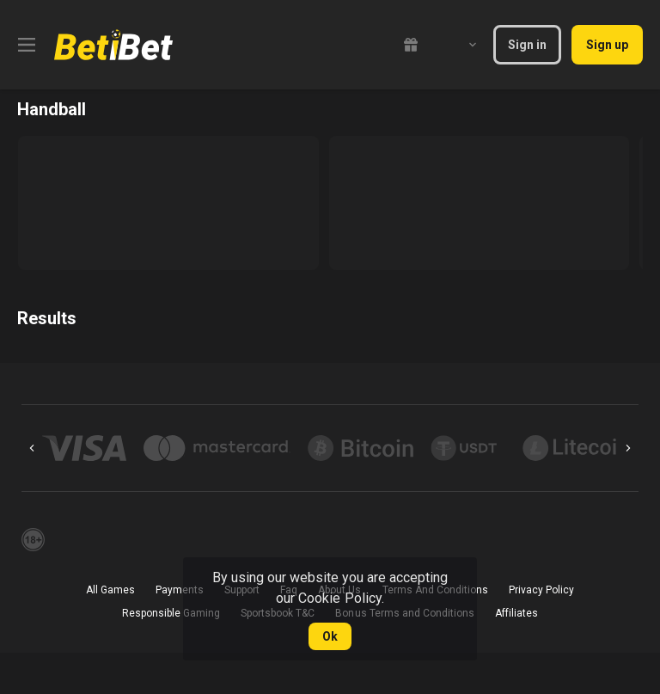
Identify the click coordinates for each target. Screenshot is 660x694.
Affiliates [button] (516, 613)
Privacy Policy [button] (541, 590)
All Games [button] (110, 590)
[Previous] (31, 448)
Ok (330, 636)
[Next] (628, 448)
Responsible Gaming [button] (171, 613)
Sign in (527, 45)
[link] (113, 45)
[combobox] (459, 45)
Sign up (607, 45)
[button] (84, 448)
